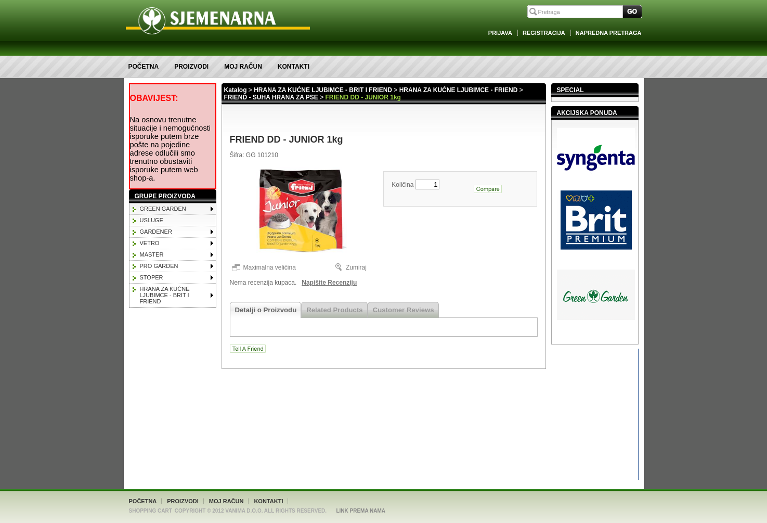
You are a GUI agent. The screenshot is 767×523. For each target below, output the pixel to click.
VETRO (150, 243)
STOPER (151, 277)
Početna (143, 66)
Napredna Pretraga (609, 33)
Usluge (151, 220)
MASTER (152, 254)
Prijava (500, 33)
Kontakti (293, 66)
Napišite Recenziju (329, 282)
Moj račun (243, 66)
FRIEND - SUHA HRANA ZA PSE (271, 97)
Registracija (544, 33)
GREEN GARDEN (163, 209)
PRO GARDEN (159, 266)
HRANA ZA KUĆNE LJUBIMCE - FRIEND (458, 90)
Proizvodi (191, 66)
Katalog (235, 90)
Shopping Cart (150, 511)
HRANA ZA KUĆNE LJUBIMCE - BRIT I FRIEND (165, 295)
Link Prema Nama (360, 511)
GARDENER (156, 231)
